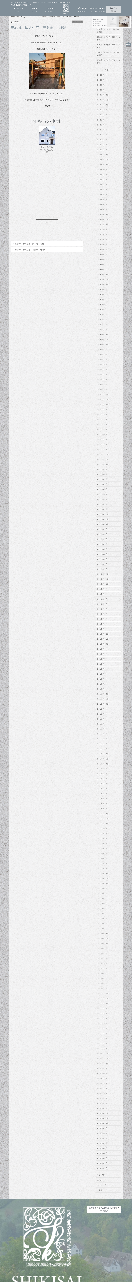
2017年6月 (102, 617)
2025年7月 (102, 132)
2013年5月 (102, 861)
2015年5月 (102, 741)
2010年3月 (102, 1051)
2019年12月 (103, 467)
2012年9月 (102, 901)
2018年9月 (102, 542)
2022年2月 (102, 337)
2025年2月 (102, 157)
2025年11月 (103, 112)
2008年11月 (103, 1131)
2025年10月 (103, 117)
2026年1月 (102, 102)
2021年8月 (102, 367)
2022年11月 (103, 292)
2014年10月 (103, 776)
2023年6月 (102, 257)
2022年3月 (102, 332)
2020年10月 (103, 417)
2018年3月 (102, 572)
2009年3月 (102, 1111)
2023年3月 (102, 272)
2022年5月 (102, 322)
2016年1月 (102, 701)
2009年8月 (102, 1086)
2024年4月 (102, 207)
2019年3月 (102, 512)
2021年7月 (102, 372)
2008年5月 (102, 1161)
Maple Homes (97, 7)
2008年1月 (102, 1181)
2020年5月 (102, 442)
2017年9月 (102, 601)
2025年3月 (102, 152)
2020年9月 (102, 422)
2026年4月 (102, 87)
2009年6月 (102, 1096)
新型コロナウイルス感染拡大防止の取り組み (104, 1222)
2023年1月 (102, 282)
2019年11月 (103, 472)
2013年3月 (102, 871)
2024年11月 (103, 172)
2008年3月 (102, 1171)
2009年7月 (102, 1091)
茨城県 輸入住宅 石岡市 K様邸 (30, 262)
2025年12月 (103, 107)
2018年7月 (102, 552)
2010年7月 (102, 1031)
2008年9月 (102, 1141)
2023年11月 (103, 232)
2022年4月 (102, 327)
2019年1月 (102, 522)
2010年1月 (102, 1061)
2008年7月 (102, 1151)
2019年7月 (102, 492)
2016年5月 (102, 681)
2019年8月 (102, 487)
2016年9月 (102, 661)
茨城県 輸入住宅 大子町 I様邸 (29, 256)
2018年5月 (102, 562)
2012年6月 (102, 916)
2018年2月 (102, 577)
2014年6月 (102, 796)
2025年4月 (102, 147)
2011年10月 (103, 956)
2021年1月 (102, 402)
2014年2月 (102, 816)
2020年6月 (102, 437)
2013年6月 (102, 856)
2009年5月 (102, 1101)
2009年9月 (102, 1081)
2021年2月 (102, 397)
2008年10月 (103, 1136)
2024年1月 (102, 222)
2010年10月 (103, 1016)
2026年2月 (102, 97)
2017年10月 (103, 596)
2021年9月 (102, 362)
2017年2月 (102, 636)
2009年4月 (102, 1106)
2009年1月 (102, 1121)
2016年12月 (103, 646)
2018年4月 (102, 567)
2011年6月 (102, 976)
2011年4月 (102, 986)
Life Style (82, 7)
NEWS (99, 1193)
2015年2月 (102, 756)
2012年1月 (102, 941)
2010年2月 (102, 1056)
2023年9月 (102, 242)
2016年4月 (102, 686)
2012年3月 (102, 931)
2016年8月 (102, 666)
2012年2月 (102, 936)
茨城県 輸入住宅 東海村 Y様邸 (108, 51)
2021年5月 (102, 382)
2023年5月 (102, 262)
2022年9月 (102, 302)
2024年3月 (102, 212)
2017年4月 (102, 626)
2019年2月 (102, 517)
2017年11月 (103, 591)
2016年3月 (102, 691)
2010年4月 (102, 1046)
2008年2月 (102, 1176)
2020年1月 (102, 462)
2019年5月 (102, 502)
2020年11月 (103, 412)
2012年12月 (103, 886)
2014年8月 (102, 786)
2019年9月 (102, 482)
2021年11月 (103, 352)
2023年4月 (102, 267)
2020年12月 (103, 407)
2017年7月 (102, 612)
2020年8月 (102, 427)
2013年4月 (102, 866)
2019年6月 (102, 497)
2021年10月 (103, 357)
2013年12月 (103, 826)
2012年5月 (102, 921)
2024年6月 (102, 197)
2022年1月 (102, 342)
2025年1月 (102, 162)
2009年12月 (103, 1066)
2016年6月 (102, 676)
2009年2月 (102, 1116)
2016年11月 (103, 651)
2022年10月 (103, 297)
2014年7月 (102, 791)
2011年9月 (102, 961)
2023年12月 (103, 227)
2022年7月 (102, 312)
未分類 (99, 1203)
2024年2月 (102, 217)
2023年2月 (102, 277)
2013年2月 (102, 876)
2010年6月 (102, 1036)
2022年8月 (102, 307)
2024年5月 (102, 202)
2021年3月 (102, 392)
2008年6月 (102, 1156)
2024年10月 (103, 177)
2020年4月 (102, 447)
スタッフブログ (78, 34)
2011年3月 (102, 991)
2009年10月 (103, 1076)
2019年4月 (102, 507)
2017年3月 (102, 631)
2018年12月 (103, 527)
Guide (50, 7)
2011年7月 (102, 971)
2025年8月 (102, 127)
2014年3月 (102, 811)
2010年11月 (103, 1011)
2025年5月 (102, 142)
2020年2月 (102, 457)
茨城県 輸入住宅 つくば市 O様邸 (109, 43)
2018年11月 (103, 532)
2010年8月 (102, 1026)
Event (34, 7)
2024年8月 (102, 187)
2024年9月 (102, 182)
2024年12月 (103, 167)
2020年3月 (102, 452)
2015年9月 (102, 721)
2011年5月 (102, 981)
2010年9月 (102, 1021)
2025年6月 (102, 137)
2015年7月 (102, 731)
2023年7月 (102, 252)
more (47, 235)
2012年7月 (102, 911)
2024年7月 (102, 192)
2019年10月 (103, 477)
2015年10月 (103, 716)
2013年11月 (103, 831)
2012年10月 (103, 896)
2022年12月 (103, 287)
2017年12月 (103, 587)
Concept (18, 7)
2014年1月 (102, 821)
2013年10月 (103, 836)
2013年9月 (102, 841)
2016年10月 (103, 656)
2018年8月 (102, 547)
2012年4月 (102, 926)
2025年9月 (102, 122)
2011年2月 (102, 996)
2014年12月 (103, 766)
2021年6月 (102, 377)
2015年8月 (102, 726)
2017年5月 (102, 621)
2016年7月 (102, 671)
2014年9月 (102, 781)
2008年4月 (102, 1166)
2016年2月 (102, 696)
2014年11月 (103, 771)
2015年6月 (102, 736)
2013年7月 (102, 851)
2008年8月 (102, 1146)
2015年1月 (102, 761)
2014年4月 (102, 806)
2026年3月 (102, 92)
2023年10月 (103, 237)
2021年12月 (103, 347)
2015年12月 (103, 706)
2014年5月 (102, 801)
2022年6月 (102, 317)
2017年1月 (102, 641)
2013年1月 (102, 881)
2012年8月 (102, 906)
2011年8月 (102, 966)
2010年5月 (102, 1041)
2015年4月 (102, 746)
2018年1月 (102, 582)
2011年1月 (102, 1001)
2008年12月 (103, 1126)
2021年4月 (102, 387)
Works (113, 7)
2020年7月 (102, 432)
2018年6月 (102, 557)
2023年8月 (102, 247)
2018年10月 (103, 537)
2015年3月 (102, 751)
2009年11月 (103, 1071)
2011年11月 (103, 951)
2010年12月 (103, 1006)
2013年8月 (102, 846)
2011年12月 (103, 946)
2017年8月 (102, 606)
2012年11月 (103, 891)
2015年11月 (103, 711)
